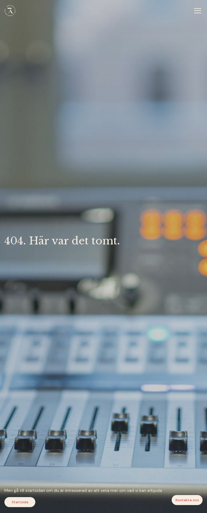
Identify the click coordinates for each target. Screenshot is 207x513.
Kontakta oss (187, 500)
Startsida (20, 502)
